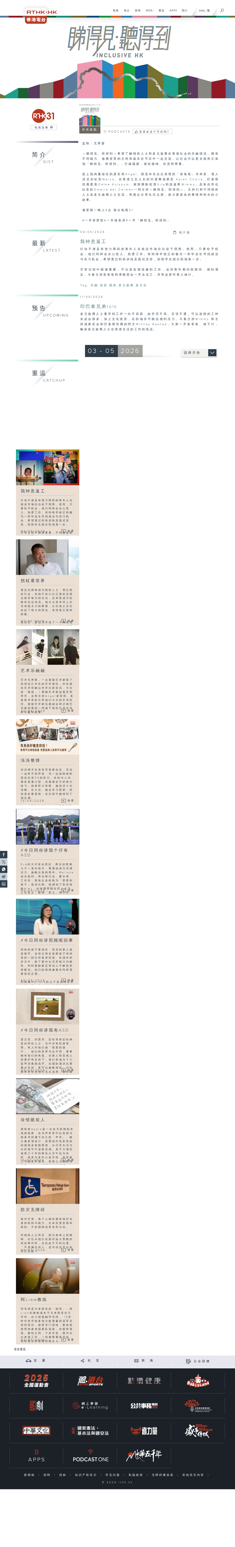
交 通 (40, 1360)
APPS (172, 12)
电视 (114, 12)
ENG (202, 10)
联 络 (148, 1360)
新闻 (136, 12)
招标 (63, 1475)
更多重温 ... (21, 1349)
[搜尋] (222, 9)
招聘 (48, 1475)
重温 (160, 12)
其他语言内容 (194, 1475)
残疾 (113, 285)
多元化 (141, 285)
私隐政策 (137, 1475)
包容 (104, 285)
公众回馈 (202, 1361)
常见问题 (114, 1475)
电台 (125, 12)
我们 (183, 12)
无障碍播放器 (164, 1475)
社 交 (94, 1360)
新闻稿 (30, 1475)
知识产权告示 (87, 1475)
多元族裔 (126, 285)
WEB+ (148, 12)
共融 (94, 285)
